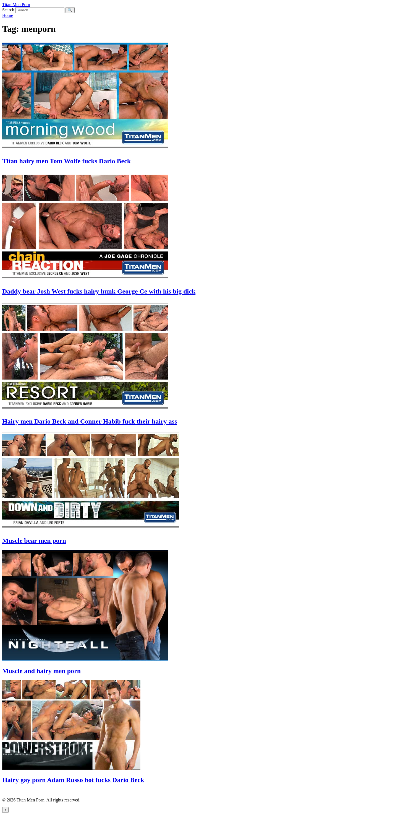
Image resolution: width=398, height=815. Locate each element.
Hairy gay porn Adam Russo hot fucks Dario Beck (73, 779)
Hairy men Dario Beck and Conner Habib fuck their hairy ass (89, 421)
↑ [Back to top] (5, 810)
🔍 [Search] (70, 10)
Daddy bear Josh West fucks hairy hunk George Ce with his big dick (98, 291)
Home (7, 15)
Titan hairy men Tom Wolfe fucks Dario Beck (66, 161)
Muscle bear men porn (34, 540)
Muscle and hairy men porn (41, 670)
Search (8, 9)
